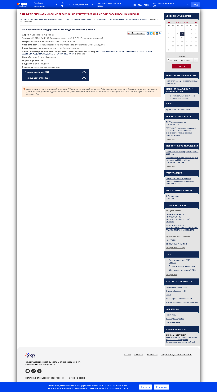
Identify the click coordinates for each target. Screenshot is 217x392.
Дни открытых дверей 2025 (182, 270)
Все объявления (173, 322)
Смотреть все (171, 275)
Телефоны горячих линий (176, 287)
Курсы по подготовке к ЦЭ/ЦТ (178, 109)
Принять (145, 387)
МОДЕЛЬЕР (48, 54)
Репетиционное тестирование (178, 179)
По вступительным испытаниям (182, 96)
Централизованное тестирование (180, 181)
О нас (127, 354)
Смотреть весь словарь (175, 248)
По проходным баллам (178, 98)
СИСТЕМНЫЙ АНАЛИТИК (176, 244)
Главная (23, 19)
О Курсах (170, 198)
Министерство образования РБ (179, 298)
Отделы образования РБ (176, 291)
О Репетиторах (172, 196)
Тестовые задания (173, 183)
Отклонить (161, 387)
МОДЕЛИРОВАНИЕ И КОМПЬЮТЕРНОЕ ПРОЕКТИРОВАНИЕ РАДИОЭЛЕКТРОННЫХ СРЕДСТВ (182, 227)
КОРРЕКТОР (171, 240)
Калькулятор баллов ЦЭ (163, 4)
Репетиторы (171, 315)
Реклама (138, 354)
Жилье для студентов (175, 319)
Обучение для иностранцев (176, 354)
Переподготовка (141, 5)
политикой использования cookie (112, 388)
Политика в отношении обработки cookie (45, 378)
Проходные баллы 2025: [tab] (55, 72)
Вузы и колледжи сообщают (183, 266)
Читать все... (171, 139)
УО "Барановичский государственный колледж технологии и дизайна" (120, 19)
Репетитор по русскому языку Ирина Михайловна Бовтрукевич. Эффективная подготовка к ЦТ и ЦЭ (181, 339)
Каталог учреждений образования (40, 19)
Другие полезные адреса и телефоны (182, 302)
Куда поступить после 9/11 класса (109, 4)
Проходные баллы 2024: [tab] (55, 78)
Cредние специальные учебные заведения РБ (73, 19)
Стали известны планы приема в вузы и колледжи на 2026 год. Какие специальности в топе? (182, 160)
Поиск (182, 56)
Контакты (152, 354)
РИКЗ (168, 295)
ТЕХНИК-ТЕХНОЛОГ (65, 54)
